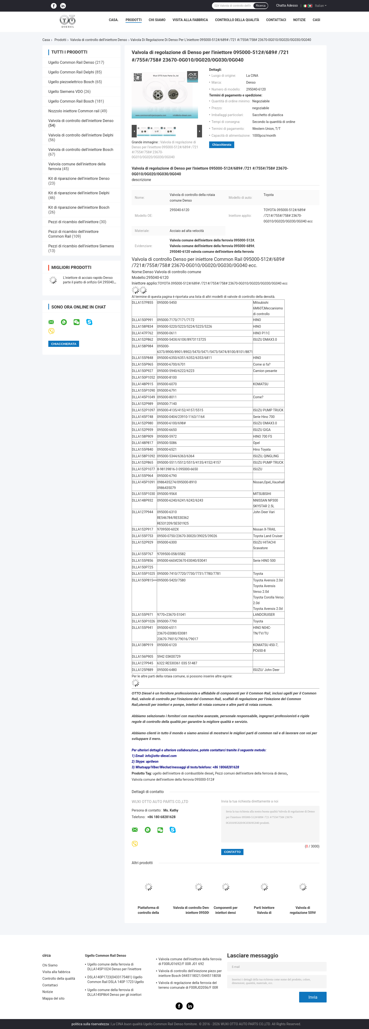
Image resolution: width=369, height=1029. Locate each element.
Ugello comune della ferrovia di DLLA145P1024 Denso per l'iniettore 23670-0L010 (114, 967)
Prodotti (134, 20)
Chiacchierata (221, 144)
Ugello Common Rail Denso (71, 62)
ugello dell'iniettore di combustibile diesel (183, 773)
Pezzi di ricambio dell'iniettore (73, 222)
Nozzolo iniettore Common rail (73, 111)
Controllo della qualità (237, 20)
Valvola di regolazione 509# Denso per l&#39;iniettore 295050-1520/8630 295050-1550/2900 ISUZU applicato (302, 910)
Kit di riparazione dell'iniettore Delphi (78, 193)
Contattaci (276, 20)
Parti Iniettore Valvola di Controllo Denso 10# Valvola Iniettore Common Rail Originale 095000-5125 (264, 910)
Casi (316, 20)
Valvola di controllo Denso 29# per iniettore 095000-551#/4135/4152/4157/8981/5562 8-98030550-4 (199, 910)
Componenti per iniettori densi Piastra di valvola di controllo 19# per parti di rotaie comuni (225, 910)
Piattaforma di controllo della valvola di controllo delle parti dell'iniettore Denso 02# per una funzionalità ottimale (148, 910)
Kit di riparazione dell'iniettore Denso (79, 178)
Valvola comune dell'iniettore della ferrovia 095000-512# (173, 779)
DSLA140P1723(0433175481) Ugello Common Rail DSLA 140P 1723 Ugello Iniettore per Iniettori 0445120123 (115, 980)
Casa (46, 40)
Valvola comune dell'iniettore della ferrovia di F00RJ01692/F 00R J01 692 (190, 961)
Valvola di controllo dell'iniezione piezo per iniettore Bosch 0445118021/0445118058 (190, 973)
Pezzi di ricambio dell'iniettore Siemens (81, 246)
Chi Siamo (157, 20)
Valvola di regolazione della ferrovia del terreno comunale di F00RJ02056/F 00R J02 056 (188, 986)
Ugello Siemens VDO (65, 91)
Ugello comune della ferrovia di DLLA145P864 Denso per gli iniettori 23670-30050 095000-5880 (114, 993)
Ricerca (261, 5)
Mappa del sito (53, 998)
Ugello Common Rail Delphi (71, 72)
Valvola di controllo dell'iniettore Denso (98, 40)
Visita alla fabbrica (190, 20)
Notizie (299, 20)
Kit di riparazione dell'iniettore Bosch (78, 207)
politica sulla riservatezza (90, 1024)
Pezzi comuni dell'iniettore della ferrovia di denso (251, 773)
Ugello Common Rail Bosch (71, 101)
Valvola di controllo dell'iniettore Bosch (80, 149)
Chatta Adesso (287, 5)
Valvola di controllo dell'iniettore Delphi (80, 135)
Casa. (114, 20)
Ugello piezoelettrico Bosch (71, 82)
